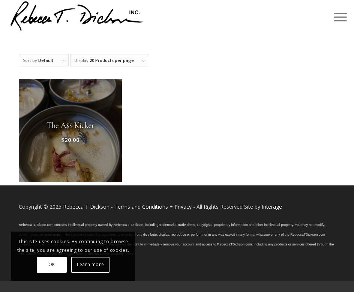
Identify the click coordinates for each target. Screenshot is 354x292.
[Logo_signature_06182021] (77, 17)
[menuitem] (336, 17)
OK (51, 264)
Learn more (90, 264)
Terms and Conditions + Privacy (153, 206)
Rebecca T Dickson (86, 206)
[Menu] (336, 17)
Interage (272, 206)
